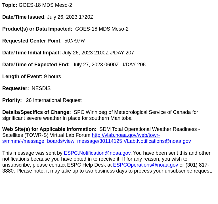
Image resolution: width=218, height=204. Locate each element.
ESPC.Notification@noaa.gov (97, 153)
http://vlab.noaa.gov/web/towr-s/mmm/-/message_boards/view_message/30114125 (81, 138)
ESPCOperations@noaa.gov (145, 165)
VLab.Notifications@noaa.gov (157, 141)
